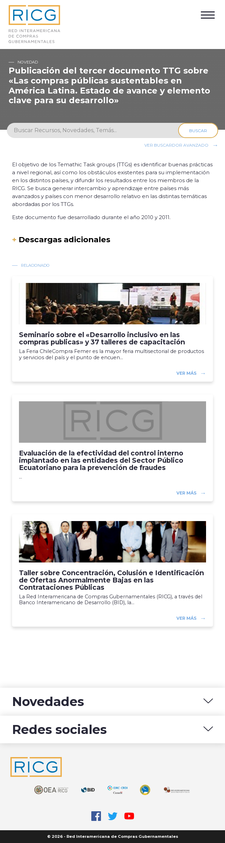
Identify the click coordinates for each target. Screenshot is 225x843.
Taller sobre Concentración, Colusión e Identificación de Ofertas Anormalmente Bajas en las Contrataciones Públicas (111, 580)
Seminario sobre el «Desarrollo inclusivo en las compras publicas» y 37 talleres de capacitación (102, 338)
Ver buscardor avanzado (176, 145)
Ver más (186, 373)
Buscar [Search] (198, 130)
